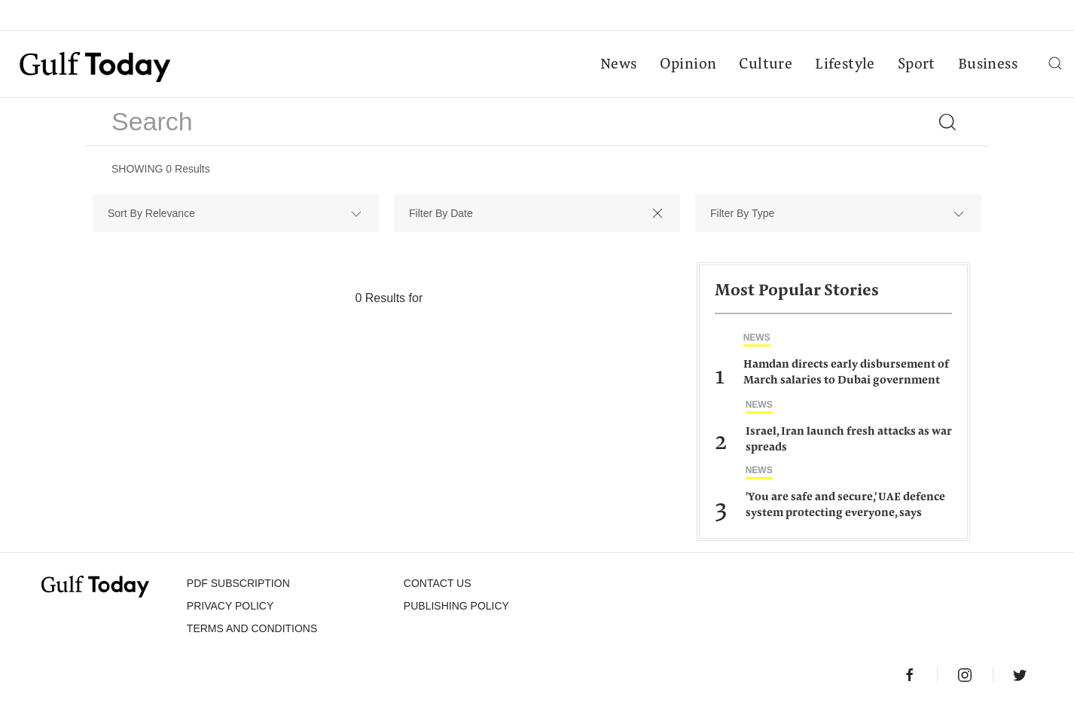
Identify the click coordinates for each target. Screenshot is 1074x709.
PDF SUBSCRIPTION (238, 583)
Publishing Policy (456, 606)
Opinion (688, 64)
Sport (916, 64)
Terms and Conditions (252, 628)
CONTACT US (437, 583)
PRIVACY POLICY (230, 606)
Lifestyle (845, 64)
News (618, 64)
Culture (765, 64)
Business (988, 64)
